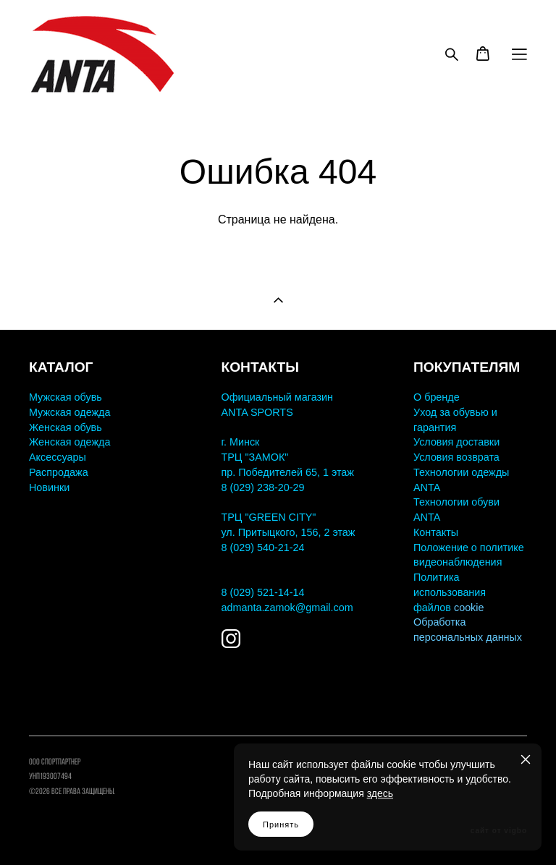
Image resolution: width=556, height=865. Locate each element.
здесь (380, 793)
